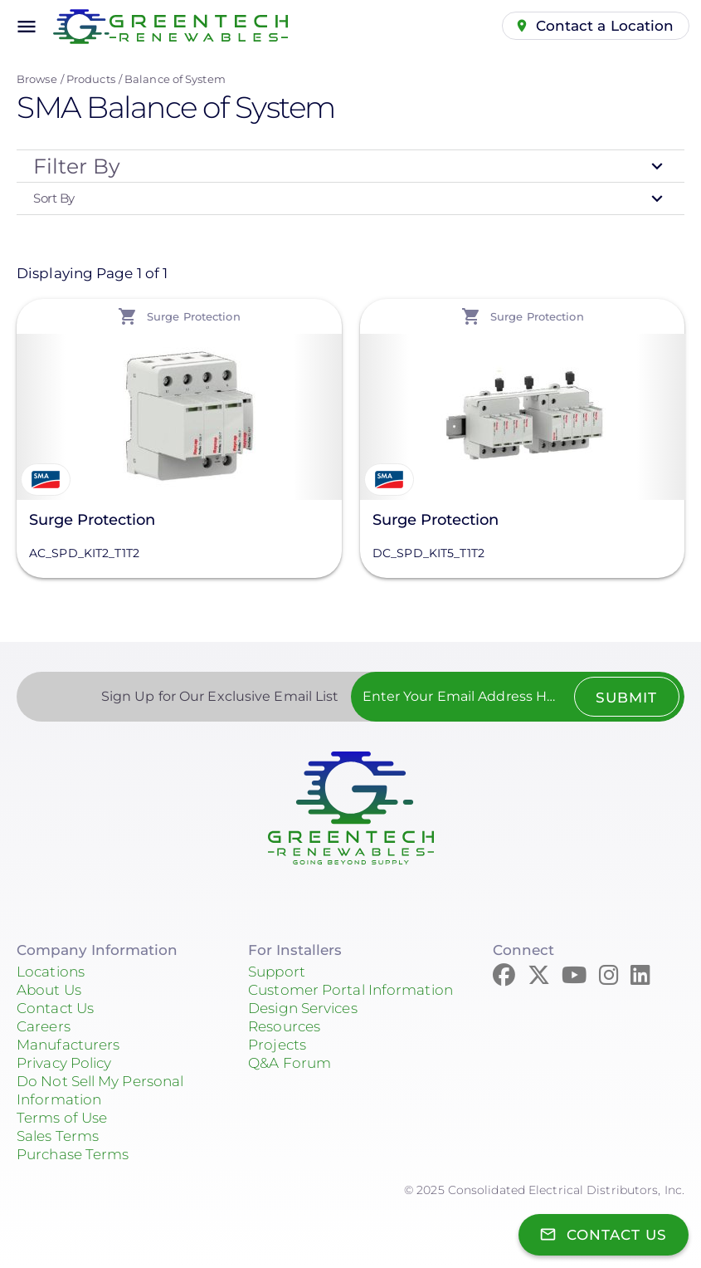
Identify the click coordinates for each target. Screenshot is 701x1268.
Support (276, 971)
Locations (51, 971)
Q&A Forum (289, 1063)
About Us (49, 990)
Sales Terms (58, 1136)
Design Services (303, 1008)
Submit (626, 697)
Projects (277, 1044)
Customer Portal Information (350, 990)
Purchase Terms (73, 1154)
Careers (44, 1026)
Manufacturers (68, 1044)
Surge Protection (92, 520)
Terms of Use (62, 1117)
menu (26, 26)
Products (90, 79)
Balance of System (175, 79)
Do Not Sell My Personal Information (100, 1090)
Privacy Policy (64, 1063)
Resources (284, 1026)
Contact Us (55, 1008)
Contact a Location (605, 25)
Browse (37, 79)
